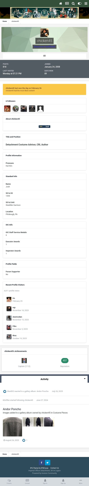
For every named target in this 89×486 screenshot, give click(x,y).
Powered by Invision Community (44, 473)
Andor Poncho (43, 391)
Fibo (14, 326)
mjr (14, 307)
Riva (14, 335)
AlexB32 (10, 391)
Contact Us (54, 468)
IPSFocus (44, 468)
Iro (14, 298)
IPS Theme (34, 468)
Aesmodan (17, 317)
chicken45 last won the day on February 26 (23, 88)
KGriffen (6, 400)
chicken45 (29, 400)
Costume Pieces (60, 413)
